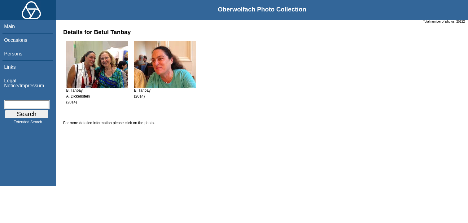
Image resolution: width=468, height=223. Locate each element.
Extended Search (28, 123)
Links (9, 67)
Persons (13, 53)
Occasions (15, 40)
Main (9, 26)
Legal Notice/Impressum (24, 83)
